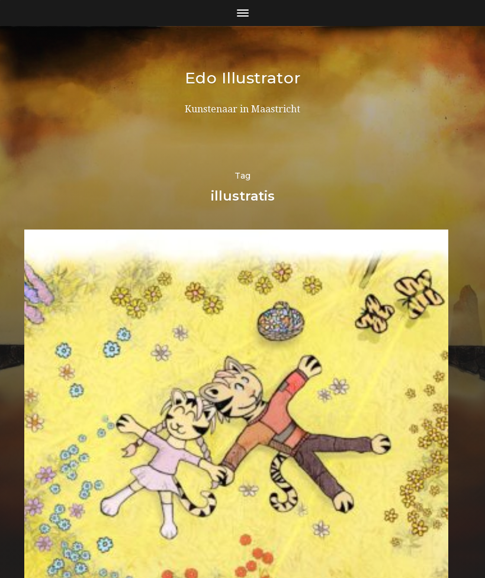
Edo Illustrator (243, 77)
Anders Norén (266, 526)
